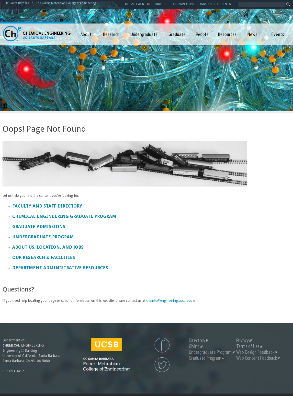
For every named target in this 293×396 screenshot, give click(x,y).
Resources (227, 34)
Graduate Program (206, 358)
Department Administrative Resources (60, 267)
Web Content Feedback (258, 358)
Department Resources (146, 3)
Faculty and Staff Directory (47, 206)
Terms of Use (249, 346)
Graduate (177, 34)
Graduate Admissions (38, 226)
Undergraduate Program (43, 236)
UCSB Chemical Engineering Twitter (162, 364)
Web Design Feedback (256, 352)
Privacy (244, 340)
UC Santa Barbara (17, 3)
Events (277, 34)
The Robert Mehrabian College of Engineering (66, 3)
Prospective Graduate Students (202, 3)
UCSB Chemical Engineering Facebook (162, 345)
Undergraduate (144, 34)
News (252, 34)
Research (111, 34)
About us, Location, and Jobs (48, 247)
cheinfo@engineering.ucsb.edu (170, 301)
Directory (198, 340)
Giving (196, 346)
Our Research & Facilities (43, 257)
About (86, 34)
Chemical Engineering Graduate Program (64, 216)
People (202, 34)
